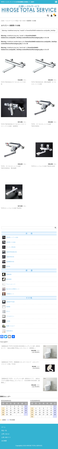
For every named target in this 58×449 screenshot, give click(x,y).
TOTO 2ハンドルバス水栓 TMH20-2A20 (43, 166)
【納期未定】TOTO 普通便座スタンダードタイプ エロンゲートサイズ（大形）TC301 (20, 363)
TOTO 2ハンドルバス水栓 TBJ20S (11, 208)
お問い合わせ (5, 434)
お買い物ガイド (6, 437)
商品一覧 (4, 430)
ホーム (3, 427)
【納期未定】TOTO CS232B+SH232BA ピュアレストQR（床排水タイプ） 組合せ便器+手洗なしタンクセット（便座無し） (20, 347)
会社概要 (4, 440)
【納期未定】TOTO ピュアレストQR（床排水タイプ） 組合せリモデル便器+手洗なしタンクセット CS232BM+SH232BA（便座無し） (20, 380)
